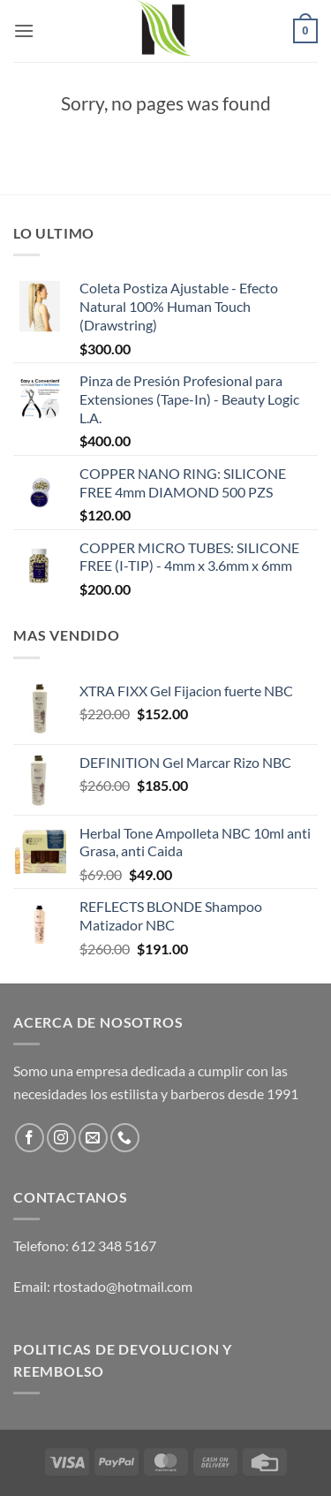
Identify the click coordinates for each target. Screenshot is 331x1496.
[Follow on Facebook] (29, 1137)
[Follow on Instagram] (61, 1137)
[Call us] (124, 1137)
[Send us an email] (93, 1137)
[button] (23, 30)
